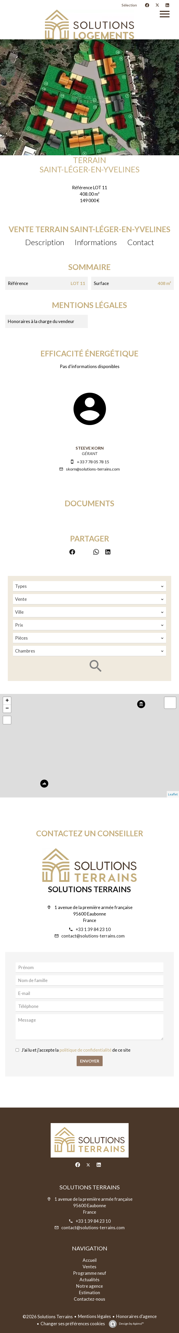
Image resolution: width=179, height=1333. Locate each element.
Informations (96, 242)
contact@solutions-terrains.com (93, 936)
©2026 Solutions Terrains (48, 1316)
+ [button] (7, 701)
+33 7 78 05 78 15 (93, 461)
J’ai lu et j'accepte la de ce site (76, 1050)
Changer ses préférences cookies (73, 1323)
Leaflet (173, 794)
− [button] (7, 709)
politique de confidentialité (85, 1050)
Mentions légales (94, 1316)
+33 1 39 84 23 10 (93, 929)
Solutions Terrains (89, 889)
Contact (140, 242)
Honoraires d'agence (136, 1316)
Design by (131, 1323)
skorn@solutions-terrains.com (93, 468)
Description (44, 242)
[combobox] (89, 586)
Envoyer (89, 1060)
